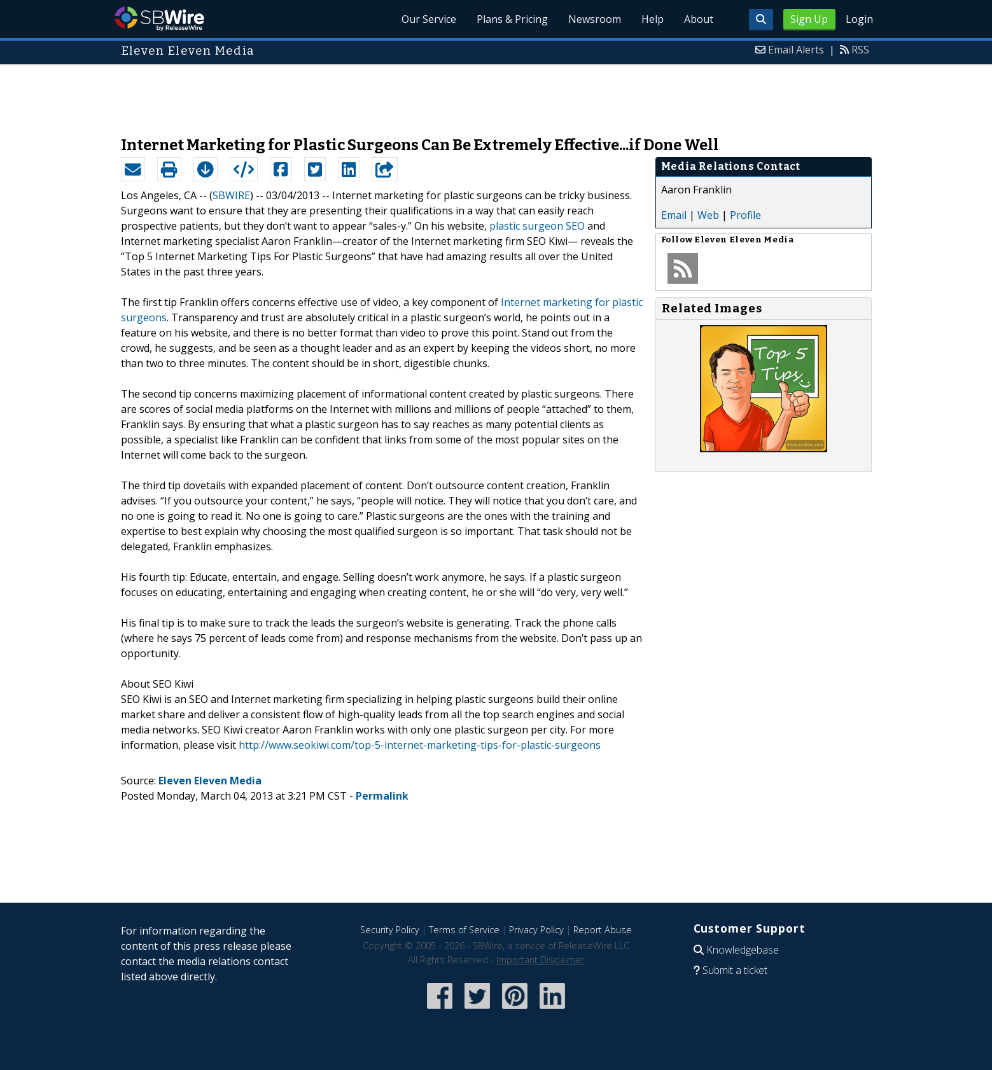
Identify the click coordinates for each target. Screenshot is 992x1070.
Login (859, 19)
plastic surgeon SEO (537, 226)
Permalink (382, 796)
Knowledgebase (742, 950)
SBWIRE (231, 195)
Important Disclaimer (540, 960)
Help (652, 19)
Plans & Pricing (512, 19)
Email (674, 215)
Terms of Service (464, 930)
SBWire (159, 18)
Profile (745, 215)
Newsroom (594, 19)
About (698, 19)
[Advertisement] (496, 94)
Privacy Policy (536, 930)
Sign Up (809, 19)
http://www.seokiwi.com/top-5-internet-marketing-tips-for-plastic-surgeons (420, 745)
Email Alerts (796, 50)
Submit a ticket (734, 970)
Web (708, 215)
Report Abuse (602, 930)
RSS (860, 50)
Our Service (429, 19)
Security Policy (389, 930)
